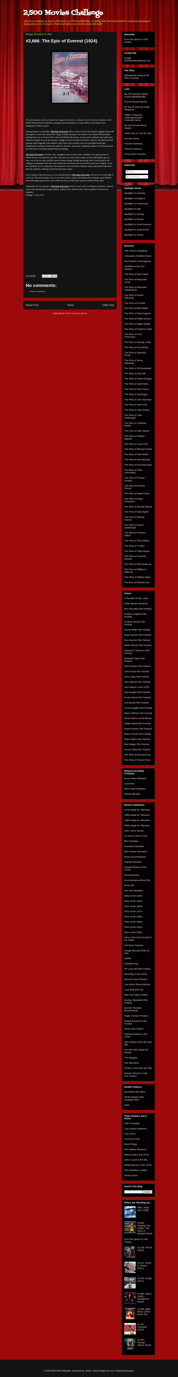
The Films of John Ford (135, 404)
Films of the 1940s (133, 896)
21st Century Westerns (135, 1128)
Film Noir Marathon (133, 890)
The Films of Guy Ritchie (136, 347)
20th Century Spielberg (135, 250)
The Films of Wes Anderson (138, 564)
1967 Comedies (132, 1123)
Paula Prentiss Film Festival (138, 728)
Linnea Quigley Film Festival (138, 708)
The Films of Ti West (134, 546)
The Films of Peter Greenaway (133, 471)
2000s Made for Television (137, 825)
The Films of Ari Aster (134, 303)
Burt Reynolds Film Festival (137, 608)
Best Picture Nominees (135, 851)
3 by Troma (129, 1133)
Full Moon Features (134, 945)
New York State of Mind (136, 995)
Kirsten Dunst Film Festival (137, 697)
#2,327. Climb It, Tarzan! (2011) (144, 1266)
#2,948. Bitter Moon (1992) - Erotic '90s (144, 1312)
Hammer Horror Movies (135, 979)
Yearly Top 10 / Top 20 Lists (137, 133)
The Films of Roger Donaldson (133, 500)
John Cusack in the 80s (136, 1159)
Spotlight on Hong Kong (136, 203)
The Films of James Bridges (138, 378)
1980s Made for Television (137, 815)
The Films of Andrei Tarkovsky (134, 296)
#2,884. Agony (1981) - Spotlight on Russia (144, 1297)
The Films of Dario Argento (137, 313)
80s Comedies (131, 841)
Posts (130, 172)
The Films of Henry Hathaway (133, 361)
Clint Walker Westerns (135, 1149)
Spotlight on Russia (134, 219)
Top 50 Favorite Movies (135, 101)
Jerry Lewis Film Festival (136, 676)
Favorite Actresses (133, 143)
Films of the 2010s (133, 927)
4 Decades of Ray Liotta (136, 598)
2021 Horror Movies (134, 831)
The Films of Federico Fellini (138, 329)
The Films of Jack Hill (134, 373)
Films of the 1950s (133, 901)
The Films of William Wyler (137, 577)
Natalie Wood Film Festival (137, 723)
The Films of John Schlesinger (133, 416)
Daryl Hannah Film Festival (137, 635)
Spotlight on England (134, 198)
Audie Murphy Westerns (136, 603)
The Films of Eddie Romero (137, 318)
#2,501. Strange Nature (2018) (144, 1342)
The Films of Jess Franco (136, 389)
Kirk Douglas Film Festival (137, 692)
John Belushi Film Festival (137, 682)
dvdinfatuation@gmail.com (137, 60)
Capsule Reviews (132, 862)
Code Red (129, 783)
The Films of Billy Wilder (136, 308)
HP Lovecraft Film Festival (137, 969)
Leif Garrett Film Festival (136, 702)
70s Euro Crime (132, 1139)
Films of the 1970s (133, 911)
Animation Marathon (134, 846)
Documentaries (131, 875)
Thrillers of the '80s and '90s (138, 1068)
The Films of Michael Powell (138, 449)
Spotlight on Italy (132, 209)
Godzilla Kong (131, 963)
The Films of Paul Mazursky (138, 465)
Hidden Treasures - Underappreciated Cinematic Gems (133, 118)
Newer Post (32, 305)
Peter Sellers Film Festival (137, 739)
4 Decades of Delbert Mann (137, 256)
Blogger (130, 1371)
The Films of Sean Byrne (136, 512)
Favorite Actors (131, 138)
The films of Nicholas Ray (137, 582)
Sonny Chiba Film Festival (137, 749)
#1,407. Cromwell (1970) (142, 1327)
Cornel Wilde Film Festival (137, 629)
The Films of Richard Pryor (137, 754)
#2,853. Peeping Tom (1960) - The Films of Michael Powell (144, 1228)
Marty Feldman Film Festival (138, 713)
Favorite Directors (133, 149)
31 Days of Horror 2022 (136, 836)
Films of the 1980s (133, 916)
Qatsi (127, 1105)
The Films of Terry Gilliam (136, 540)
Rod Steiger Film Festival (136, 744)
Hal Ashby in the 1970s (135, 974)
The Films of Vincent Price (137, 760)
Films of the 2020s (133, 932)
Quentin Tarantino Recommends (133, 1009)
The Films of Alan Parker (136, 274)
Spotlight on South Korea (136, 229)
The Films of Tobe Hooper (137, 551)
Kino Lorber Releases (135, 788)
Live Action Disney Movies (137, 984)
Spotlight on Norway (134, 214)
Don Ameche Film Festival (137, 640)
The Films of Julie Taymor (137, 431)
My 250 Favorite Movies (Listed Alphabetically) (136, 95)
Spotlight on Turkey (133, 235)
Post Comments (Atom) (76, 313)
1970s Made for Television (137, 810)
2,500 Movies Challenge (63, 13)
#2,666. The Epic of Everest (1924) (61, 40)
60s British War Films (134, 1092)
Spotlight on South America (137, 224)
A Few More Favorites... (136, 154)
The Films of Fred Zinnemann (133, 335)
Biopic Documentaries (135, 857)
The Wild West (131, 1063)
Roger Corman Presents (136, 1016)
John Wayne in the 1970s (136, 687)
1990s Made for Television (137, 820)
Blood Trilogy (130, 1144)
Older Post (108, 305)
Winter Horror (131, 1175)
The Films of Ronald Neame (138, 506)
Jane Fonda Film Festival (136, 671)
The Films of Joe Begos (136, 394)
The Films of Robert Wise (136, 493)
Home (70, 305)
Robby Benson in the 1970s (138, 1165)
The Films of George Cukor (137, 342)
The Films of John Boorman (138, 399)
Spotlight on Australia (134, 193)
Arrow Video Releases (135, 778)
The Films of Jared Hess (136, 384)
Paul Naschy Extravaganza (137, 261)
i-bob (111, 1371)
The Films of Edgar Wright (137, 324)
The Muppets (130, 1057)
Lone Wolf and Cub (133, 989)
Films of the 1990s (133, 922)
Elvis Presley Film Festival (137, 666)
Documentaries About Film (137, 880)
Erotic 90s (129, 885)
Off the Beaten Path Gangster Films (134, 1098)
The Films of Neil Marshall (137, 459)
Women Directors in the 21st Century (136, 1074)
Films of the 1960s (133, 906)
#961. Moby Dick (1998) (143, 1208)
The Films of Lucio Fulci (136, 444)
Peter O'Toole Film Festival (137, 734)
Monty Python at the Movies (138, 718)
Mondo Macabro (132, 794)
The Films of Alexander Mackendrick (135, 288)
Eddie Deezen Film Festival (137, 645)
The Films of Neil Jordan (136, 454)
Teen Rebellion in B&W (135, 1170)
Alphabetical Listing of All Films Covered (136, 76)
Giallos (127, 958)
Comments (133, 177)
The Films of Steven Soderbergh (134, 526)
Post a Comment (37, 291)
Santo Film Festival (133, 1029)
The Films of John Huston (137, 410)
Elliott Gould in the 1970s (136, 1154)
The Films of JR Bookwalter (137, 368)
